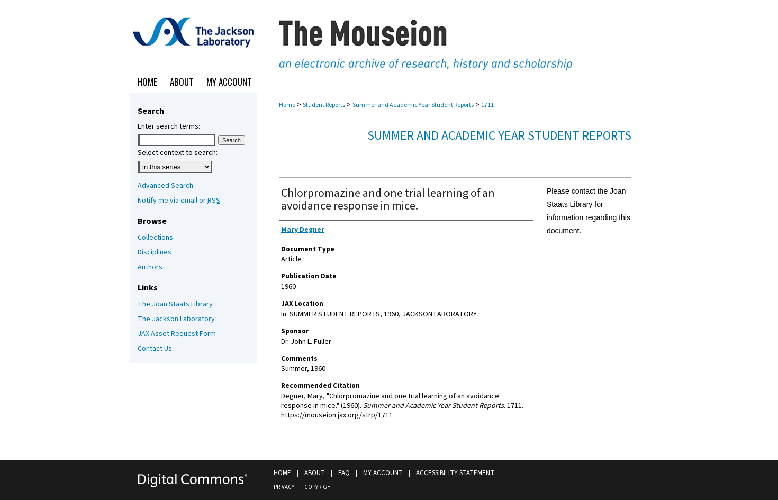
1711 (487, 105)
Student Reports (324, 105)
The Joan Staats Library (175, 304)
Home (287, 105)
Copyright (318, 487)
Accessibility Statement (455, 473)
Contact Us (155, 348)
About (314, 473)
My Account (383, 473)
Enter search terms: (169, 126)
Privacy (284, 487)
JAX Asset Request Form (177, 334)
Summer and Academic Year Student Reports (413, 105)
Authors (150, 267)
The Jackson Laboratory (176, 319)
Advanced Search (165, 185)
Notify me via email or (179, 200)
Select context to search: (178, 153)
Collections (155, 237)
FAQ (344, 473)
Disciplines (154, 252)
